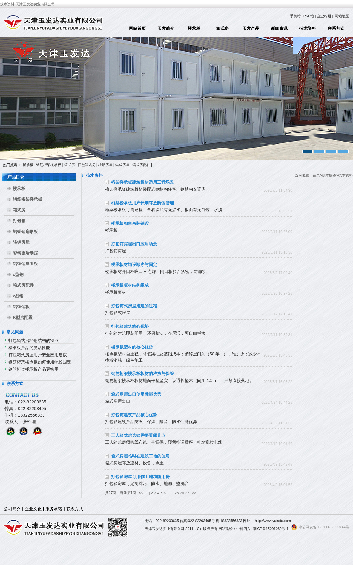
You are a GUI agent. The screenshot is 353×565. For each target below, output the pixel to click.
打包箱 (19, 220)
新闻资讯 (279, 28)
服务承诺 (53, 508)
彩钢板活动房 (25, 253)
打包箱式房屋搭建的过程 (134, 305)
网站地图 (342, 16)
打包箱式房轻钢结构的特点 (33, 340)
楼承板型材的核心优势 (132, 347)
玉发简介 (165, 28)
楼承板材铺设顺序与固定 (134, 264)
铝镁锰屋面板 (25, 263)
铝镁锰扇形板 (25, 231)
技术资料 (307, 28)
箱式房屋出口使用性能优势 (136, 394)
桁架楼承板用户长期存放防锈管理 (142, 202)
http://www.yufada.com (273, 521)
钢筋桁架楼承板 (48, 165)
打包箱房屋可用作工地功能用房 (140, 476)
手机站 (295, 16)
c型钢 (18, 274)
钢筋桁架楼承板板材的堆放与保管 (142, 373)
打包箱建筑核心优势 (130, 326)
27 (187, 493)
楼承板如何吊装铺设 (130, 223)
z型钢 (18, 296)
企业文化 (33, 508)
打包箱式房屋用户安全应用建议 (37, 354)
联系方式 (336, 28)
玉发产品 (251, 28)
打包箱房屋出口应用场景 (134, 244)
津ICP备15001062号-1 (270, 529)
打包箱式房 (87, 165)
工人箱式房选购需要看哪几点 (138, 435)
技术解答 (329, 175)
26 (182, 493)
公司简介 (12, 508)
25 (177, 493)
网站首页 (137, 28)
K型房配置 (23, 317)
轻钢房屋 (105, 165)
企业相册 (324, 16)
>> (194, 493)
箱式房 (222, 28)
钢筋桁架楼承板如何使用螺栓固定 (39, 362)
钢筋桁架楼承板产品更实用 (33, 369)
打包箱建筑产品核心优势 (134, 414)
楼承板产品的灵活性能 (29, 347)
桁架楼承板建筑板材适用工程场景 (142, 182)
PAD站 (308, 16)
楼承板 (194, 28)
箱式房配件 (141, 165)
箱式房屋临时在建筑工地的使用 (140, 456)
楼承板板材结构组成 (130, 285)
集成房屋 (122, 165)
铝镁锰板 (21, 306)
